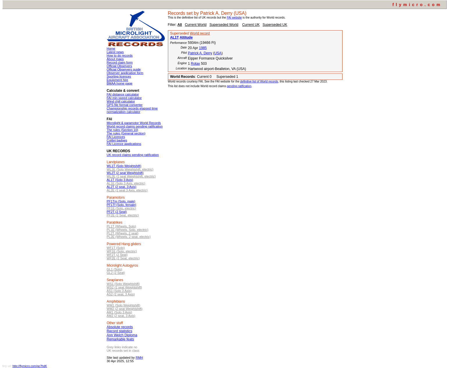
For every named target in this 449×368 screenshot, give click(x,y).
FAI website (234, 17)
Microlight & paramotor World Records (134, 123)
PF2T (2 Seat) (117, 211)
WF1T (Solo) (116, 247)
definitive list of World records (259, 81)
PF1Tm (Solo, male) (121, 201)
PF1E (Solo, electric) (121, 208)
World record (200, 33)
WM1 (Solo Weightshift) (123, 305)
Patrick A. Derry (200, 53)
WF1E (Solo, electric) (122, 251)
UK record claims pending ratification (133, 155)
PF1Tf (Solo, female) (121, 205)
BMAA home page (120, 83)
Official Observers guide (124, 69)
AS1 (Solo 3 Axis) (119, 290)
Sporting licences (119, 76)
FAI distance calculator (123, 94)
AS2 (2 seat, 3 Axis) (121, 294)
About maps (115, 59)
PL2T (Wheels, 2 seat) (123, 233)
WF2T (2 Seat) (117, 254)
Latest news (115, 52)
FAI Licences (116, 137)
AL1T (174, 37)
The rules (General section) (126, 133)
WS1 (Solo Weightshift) (123, 284)
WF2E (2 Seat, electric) (123, 258)
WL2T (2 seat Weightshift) (125, 173)
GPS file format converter (125, 105)
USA (217, 53)
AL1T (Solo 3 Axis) (120, 180)
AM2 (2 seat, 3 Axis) (121, 315)
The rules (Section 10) (122, 130)
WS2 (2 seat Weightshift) (124, 287)
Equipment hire (117, 80)
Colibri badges (117, 140)
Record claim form (120, 62)
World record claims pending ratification (135, 126)
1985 (203, 48)
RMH (139, 357)
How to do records (120, 55)
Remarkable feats (120, 339)
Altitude (186, 37)
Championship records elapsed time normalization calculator (132, 110)
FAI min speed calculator (124, 98)
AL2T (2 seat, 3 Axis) (121, 187)
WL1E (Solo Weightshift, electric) (130, 169)
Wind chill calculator (121, 101)
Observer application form (125, 73)
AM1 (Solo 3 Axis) (119, 312)
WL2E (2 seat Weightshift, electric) (131, 176)
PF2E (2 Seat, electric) (123, 215)
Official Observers (119, 66)
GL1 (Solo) (114, 269)
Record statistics (119, 331)
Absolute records (120, 327)
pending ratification (239, 86)
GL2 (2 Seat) (116, 272)
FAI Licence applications (124, 144)
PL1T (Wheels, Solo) (121, 226)
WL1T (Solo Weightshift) (124, 166)
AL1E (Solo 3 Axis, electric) (126, 183)
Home (111, 48)
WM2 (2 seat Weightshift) (125, 308)
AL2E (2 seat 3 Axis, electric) (127, 190)
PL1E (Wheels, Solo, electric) (127, 229)
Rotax (195, 64)
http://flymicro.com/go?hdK (30, 366)
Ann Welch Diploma (122, 335)
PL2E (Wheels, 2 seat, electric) (129, 236)
